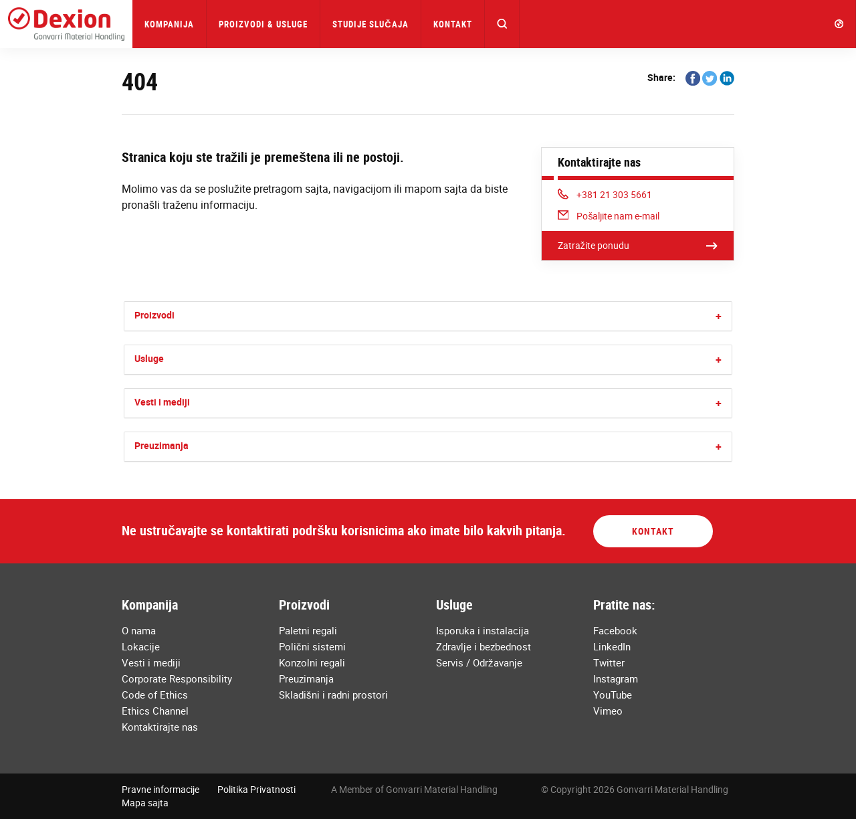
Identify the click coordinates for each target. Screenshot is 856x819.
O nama (139, 630)
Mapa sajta (145, 802)
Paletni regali (308, 630)
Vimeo (608, 710)
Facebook (615, 630)
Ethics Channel (155, 710)
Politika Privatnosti (256, 789)
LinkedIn (612, 646)
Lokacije (141, 646)
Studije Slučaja (370, 24)
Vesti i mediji (162, 401)
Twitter (609, 662)
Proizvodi (154, 314)
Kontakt (452, 24)
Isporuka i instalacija (482, 630)
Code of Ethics (155, 694)
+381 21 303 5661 (605, 194)
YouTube (612, 694)
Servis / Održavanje (479, 662)
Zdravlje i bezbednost (483, 646)
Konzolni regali (312, 662)
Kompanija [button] (169, 24)
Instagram (615, 678)
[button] (502, 24)
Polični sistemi (312, 646)
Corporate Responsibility (177, 678)
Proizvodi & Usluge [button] (263, 24)
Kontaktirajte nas (160, 726)
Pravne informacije (160, 789)
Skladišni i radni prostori (333, 694)
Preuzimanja (161, 445)
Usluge (149, 358)
